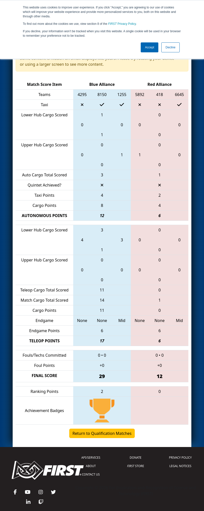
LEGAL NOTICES (181, 466)
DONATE (135, 457)
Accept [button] (149, 47)
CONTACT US (91, 474)
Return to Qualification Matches (102, 433)
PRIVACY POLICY (180, 457)
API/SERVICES (90, 457)
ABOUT (91, 466)
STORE (135, 466)
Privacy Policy (122, 24)
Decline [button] (170, 47)
